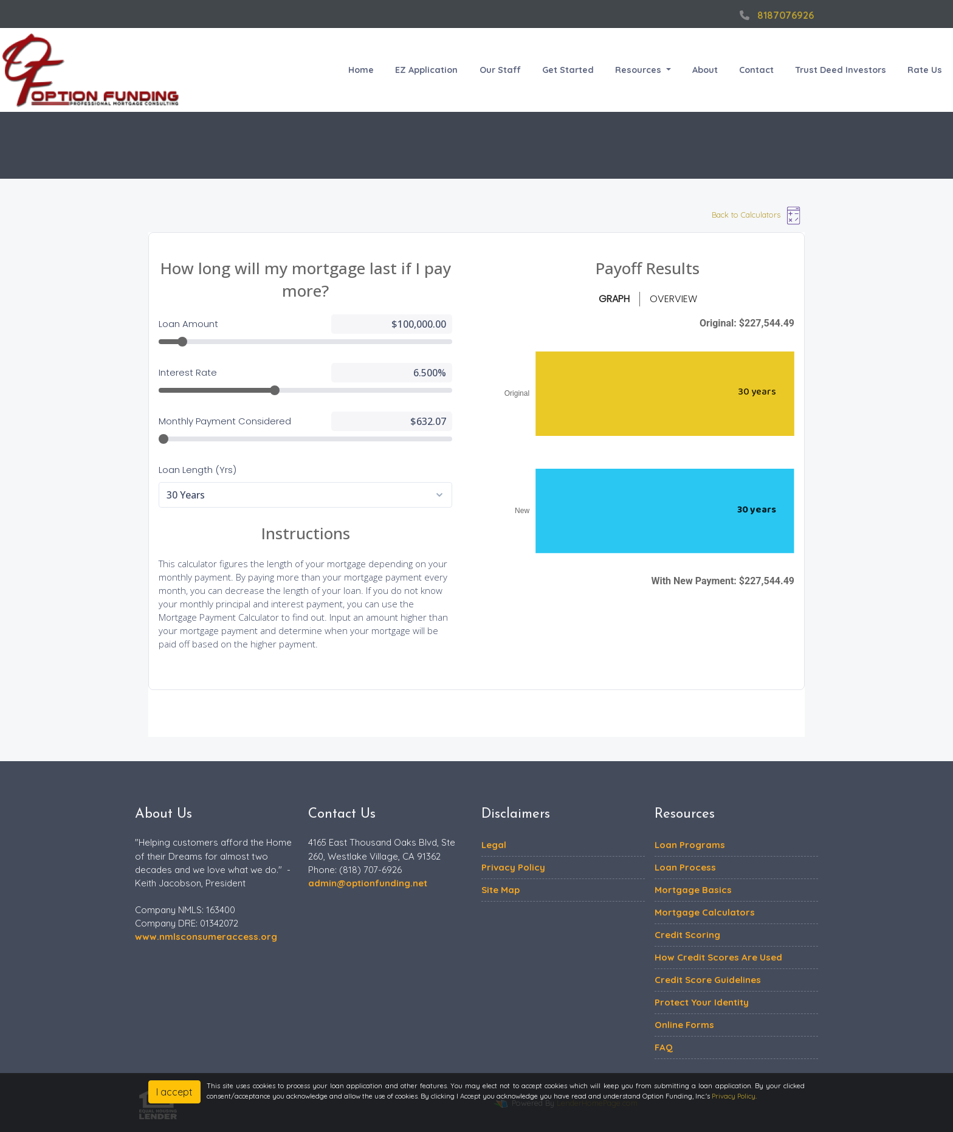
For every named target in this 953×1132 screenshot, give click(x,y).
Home (361, 69)
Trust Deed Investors (840, 69)
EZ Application (426, 69)
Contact (756, 69)
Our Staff (500, 69)
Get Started (568, 69)
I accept (174, 1092)
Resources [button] (639, 69)
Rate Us (924, 69)
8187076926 (775, 15)
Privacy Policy (733, 1096)
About (705, 69)
